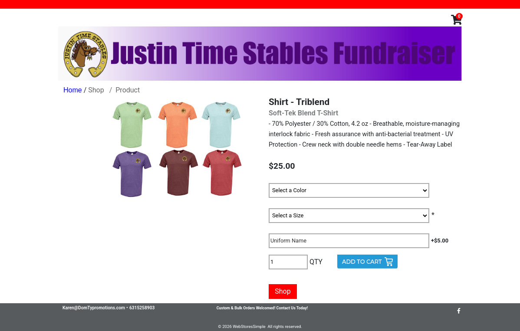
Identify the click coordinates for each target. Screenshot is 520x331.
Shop (96, 90)
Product (127, 90)
